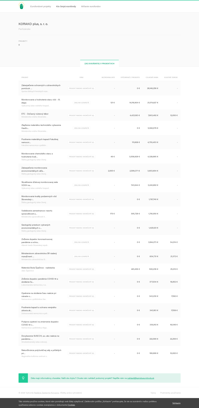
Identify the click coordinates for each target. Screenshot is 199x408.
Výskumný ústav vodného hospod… (35, 105)
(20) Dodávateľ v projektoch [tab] (100, 63)
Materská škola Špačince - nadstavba (38, 267)
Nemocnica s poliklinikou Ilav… (34, 299)
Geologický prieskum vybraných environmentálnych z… (35, 226)
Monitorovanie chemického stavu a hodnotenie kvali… (37, 155)
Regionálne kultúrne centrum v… (34, 356)
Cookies (71, 404)
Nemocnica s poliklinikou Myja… (34, 327)
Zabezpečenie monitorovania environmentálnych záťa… (34, 169)
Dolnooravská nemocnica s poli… (35, 313)
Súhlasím (176, 403)
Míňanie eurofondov (91, 6)
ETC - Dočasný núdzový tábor (34, 113)
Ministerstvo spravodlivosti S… (33, 216)
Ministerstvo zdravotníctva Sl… (34, 259)
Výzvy (153, 392)
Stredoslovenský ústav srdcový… (34, 341)
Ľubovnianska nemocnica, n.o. (33, 284)
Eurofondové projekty (40, 6)
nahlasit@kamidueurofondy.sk (140, 378)
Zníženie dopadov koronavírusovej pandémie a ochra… (36, 241)
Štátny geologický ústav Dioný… (34, 159)
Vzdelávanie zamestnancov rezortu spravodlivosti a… (36, 212)
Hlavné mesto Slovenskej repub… (35, 245)
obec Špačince (27, 270)
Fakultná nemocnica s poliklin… (34, 145)
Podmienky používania (170, 392)
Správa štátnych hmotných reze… (35, 91)
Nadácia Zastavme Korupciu (46, 392)
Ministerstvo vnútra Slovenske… (34, 116)
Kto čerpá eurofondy (66, 6)
